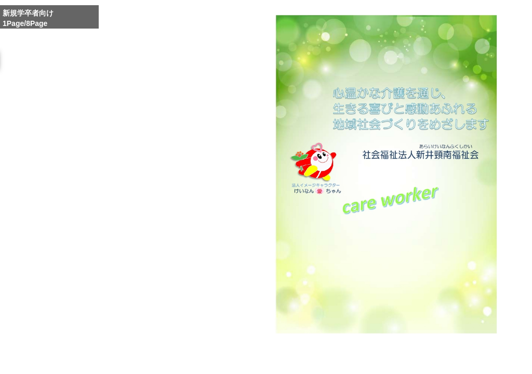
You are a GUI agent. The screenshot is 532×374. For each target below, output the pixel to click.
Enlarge (363, 360)
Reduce (412, 360)
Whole (388, 360)
